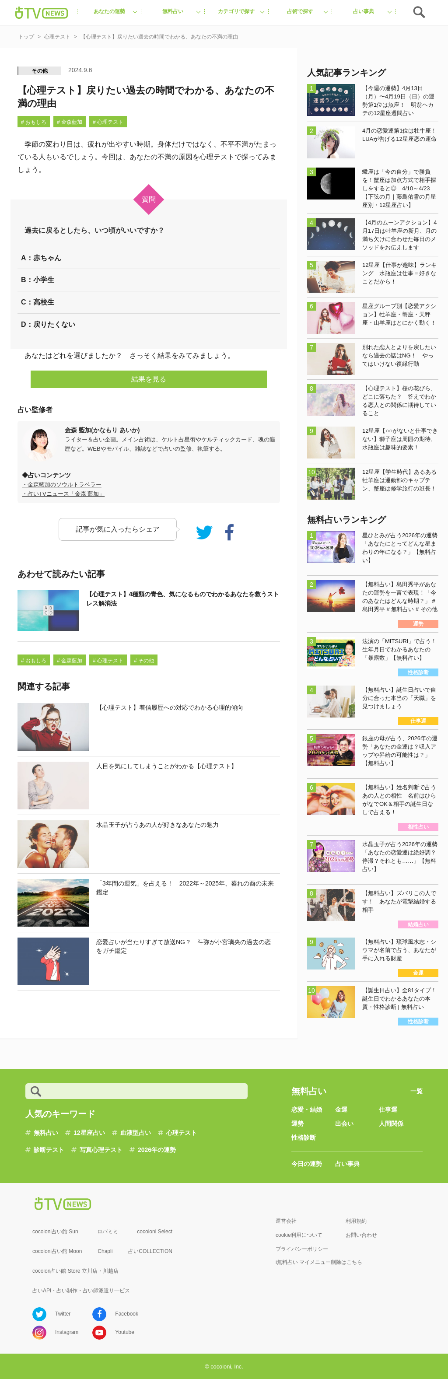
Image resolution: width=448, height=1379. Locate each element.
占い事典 (347, 1163)
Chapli (105, 1251)
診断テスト (49, 1149)
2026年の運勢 (157, 1149)
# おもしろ (33, 122)
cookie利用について (299, 1235)
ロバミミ (107, 1231)
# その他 (144, 661)
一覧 (416, 1091)
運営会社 (286, 1221)
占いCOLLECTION (150, 1251)
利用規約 (356, 1221)
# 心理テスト (108, 122)
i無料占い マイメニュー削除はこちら (319, 1262)
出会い (344, 1123)
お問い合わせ (361, 1235)
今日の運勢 (306, 1163)
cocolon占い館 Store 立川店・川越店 (75, 1271)
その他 (40, 71)
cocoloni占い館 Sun (55, 1231)
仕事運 (388, 1109)
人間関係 (391, 1123)
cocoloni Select (154, 1231)
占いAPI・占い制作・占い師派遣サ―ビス (81, 1291)
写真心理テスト (101, 1149)
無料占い (46, 1132)
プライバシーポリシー (302, 1249)
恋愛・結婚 (306, 1109)
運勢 (297, 1123)
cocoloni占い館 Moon (57, 1251)
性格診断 (303, 1137)
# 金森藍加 (69, 122)
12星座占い (89, 1132)
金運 (341, 1109)
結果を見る (148, 379)
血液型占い (135, 1132)
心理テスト (181, 1132)
